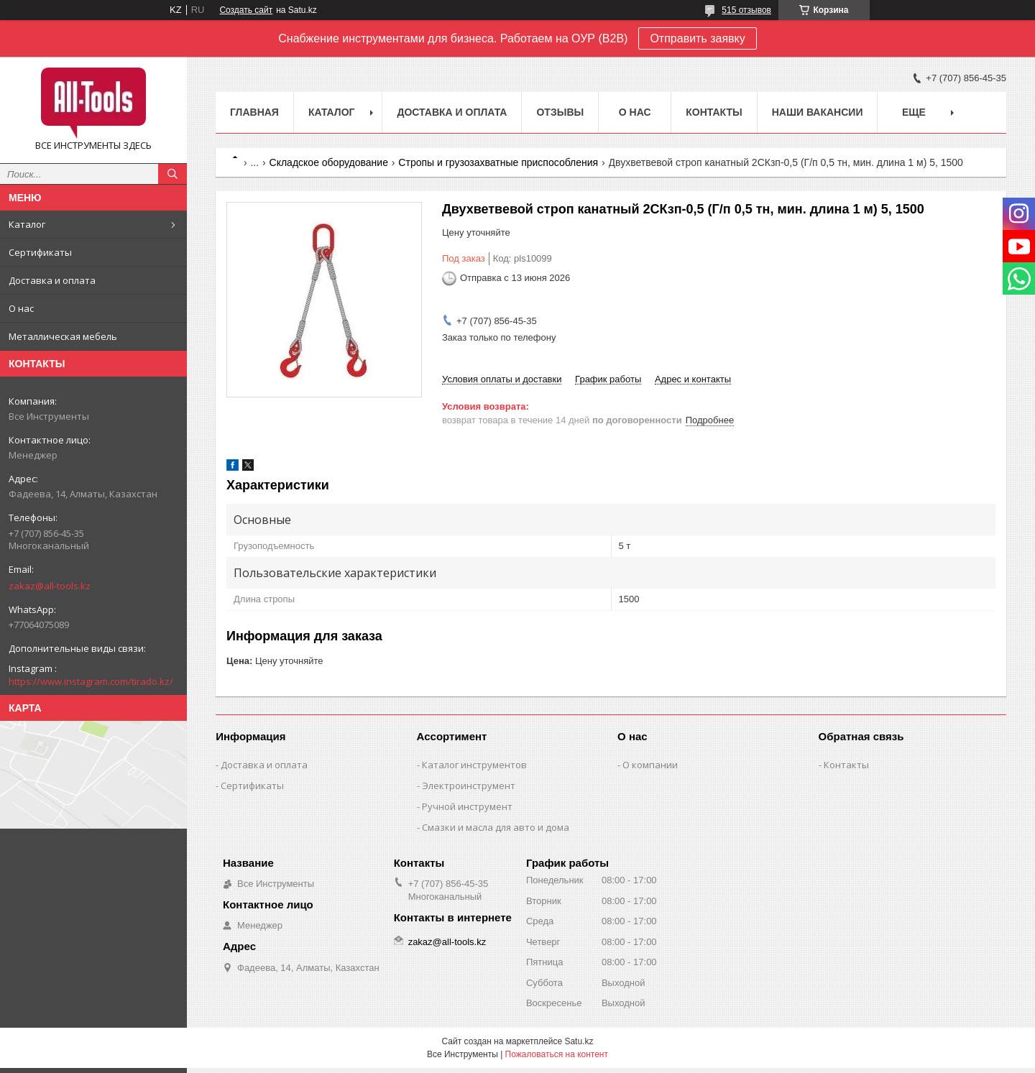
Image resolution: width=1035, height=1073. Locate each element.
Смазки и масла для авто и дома (495, 827)
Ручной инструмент (467, 806)
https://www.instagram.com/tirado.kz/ (91, 681)
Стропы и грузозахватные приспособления (498, 162)
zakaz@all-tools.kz (50, 585)
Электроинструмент (468, 785)
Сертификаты (40, 252)
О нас (21, 308)
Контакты (714, 112)
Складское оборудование (329, 162)
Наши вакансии (817, 112)
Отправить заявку (697, 38)
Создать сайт (245, 10)
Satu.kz (578, 1041)
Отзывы (560, 112)
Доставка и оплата (52, 280)
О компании (650, 764)
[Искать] (172, 174)
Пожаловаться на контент (556, 1054)
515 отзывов (746, 10)
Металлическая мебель (63, 336)
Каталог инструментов (474, 764)
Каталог (27, 224)
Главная (254, 112)
